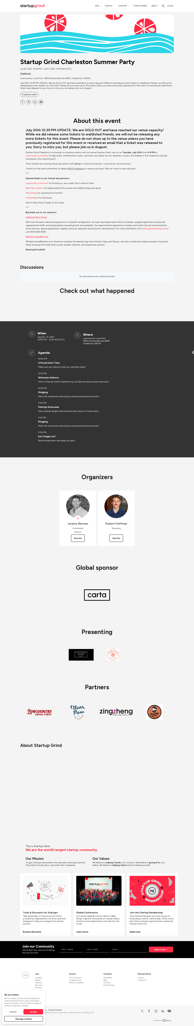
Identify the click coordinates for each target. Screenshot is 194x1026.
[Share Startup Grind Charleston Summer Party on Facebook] (22, 102)
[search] (163, 6)
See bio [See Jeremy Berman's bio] (78, 538)
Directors (38, 988)
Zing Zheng (31, 193)
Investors (38, 978)
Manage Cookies (23, 1018)
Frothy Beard (32, 197)
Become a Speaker (76, 983)
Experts (38, 980)
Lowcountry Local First (37, 183)
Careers (141, 978)
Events (108, 6)
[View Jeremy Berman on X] (78, 518)
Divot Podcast (108, 985)
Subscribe (160, 949)
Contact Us (142, 980)
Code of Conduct (55, 1010)
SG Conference (75, 978)
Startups (38, 983)
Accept (33, 1011)
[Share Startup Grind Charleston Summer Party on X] (29, 102)
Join (97, 6)
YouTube (106, 983)
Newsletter (107, 978)
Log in (170, 6)
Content (122, 6)
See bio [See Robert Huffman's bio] (116, 538)
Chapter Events (75, 980)
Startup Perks (140, 6)
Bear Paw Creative (34, 188)
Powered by (162, 1020)
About (154, 6)
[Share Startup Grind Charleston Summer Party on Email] (41, 102)
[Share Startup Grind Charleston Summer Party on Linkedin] (35, 102)
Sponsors (38, 985)
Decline (13, 1011)
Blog (105, 980)
